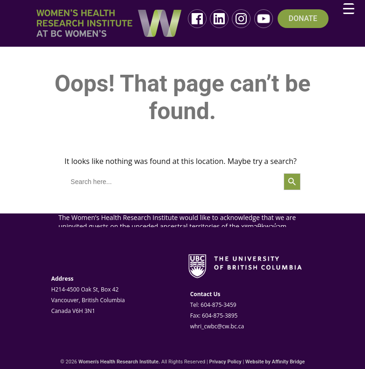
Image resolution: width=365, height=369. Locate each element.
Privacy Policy (225, 362)
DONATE (303, 18)
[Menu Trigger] (348, 8)
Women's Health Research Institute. (119, 362)
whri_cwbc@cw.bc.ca (217, 326)
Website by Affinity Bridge (275, 362)
